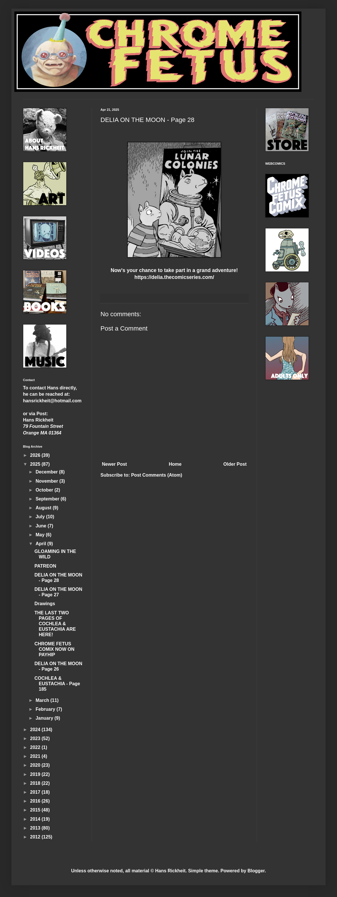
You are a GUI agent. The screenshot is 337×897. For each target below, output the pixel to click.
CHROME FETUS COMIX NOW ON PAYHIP (54, 649)
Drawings (44, 603)
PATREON (45, 566)
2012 (36, 836)
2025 (36, 464)
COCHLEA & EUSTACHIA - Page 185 (57, 684)
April (41, 543)
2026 (36, 455)
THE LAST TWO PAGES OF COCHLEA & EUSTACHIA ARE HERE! (55, 623)
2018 (36, 783)
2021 (36, 756)
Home (175, 464)
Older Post (235, 464)
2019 (36, 774)
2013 (36, 828)
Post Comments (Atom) (156, 475)
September (48, 498)
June (42, 525)
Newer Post (114, 464)
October (45, 490)
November (47, 481)
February (46, 709)
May (41, 534)
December (47, 471)
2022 (36, 747)
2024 (36, 729)
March (43, 700)
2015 (36, 809)
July (41, 516)
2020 (36, 765)
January (45, 718)
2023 (36, 738)
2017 (36, 792)
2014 (36, 819)
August (44, 507)
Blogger (256, 870)
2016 (36, 801)
